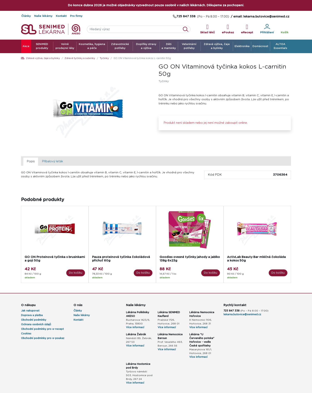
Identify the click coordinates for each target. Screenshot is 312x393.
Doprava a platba (32, 315)
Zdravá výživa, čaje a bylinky (43, 58)
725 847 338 (231, 310)
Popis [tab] (31, 161)
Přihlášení (267, 29)
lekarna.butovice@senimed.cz (242, 314)
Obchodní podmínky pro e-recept (42, 329)
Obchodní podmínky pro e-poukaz (42, 338)
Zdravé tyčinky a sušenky (80, 58)
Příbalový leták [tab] (52, 161)
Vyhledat (187, 29)
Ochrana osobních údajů (36, 324)
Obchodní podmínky (33, 320)
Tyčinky (104, 58)
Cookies (26, 333)
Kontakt (61, 16)
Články (26, 16)
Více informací (135, 327)
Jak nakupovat (30, 310)
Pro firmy (76, 16)
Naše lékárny (43, 16)
